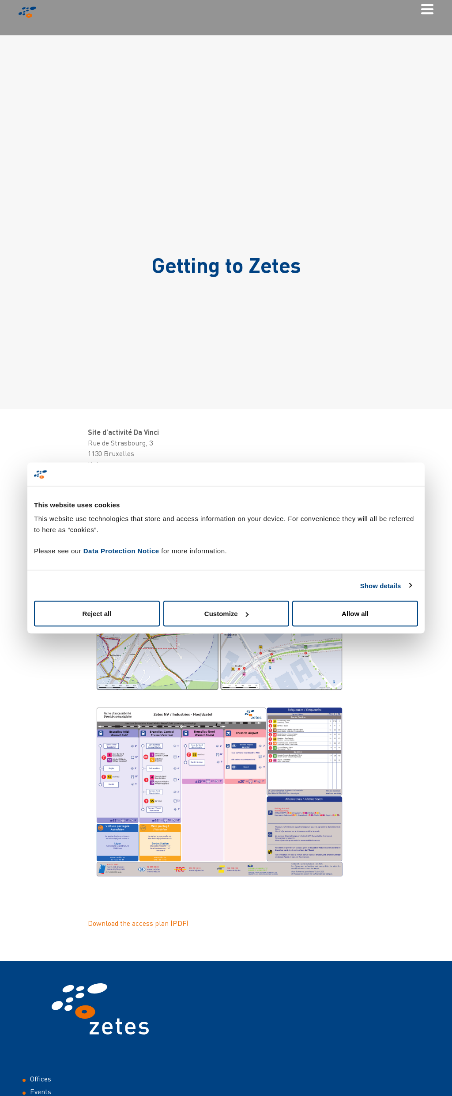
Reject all (97, 613)
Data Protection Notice (121, 551)
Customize (226, 613)
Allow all (355, 613)
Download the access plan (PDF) (138, 923)
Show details (380, 585)
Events (40, 1091)
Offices (40, 1078)
